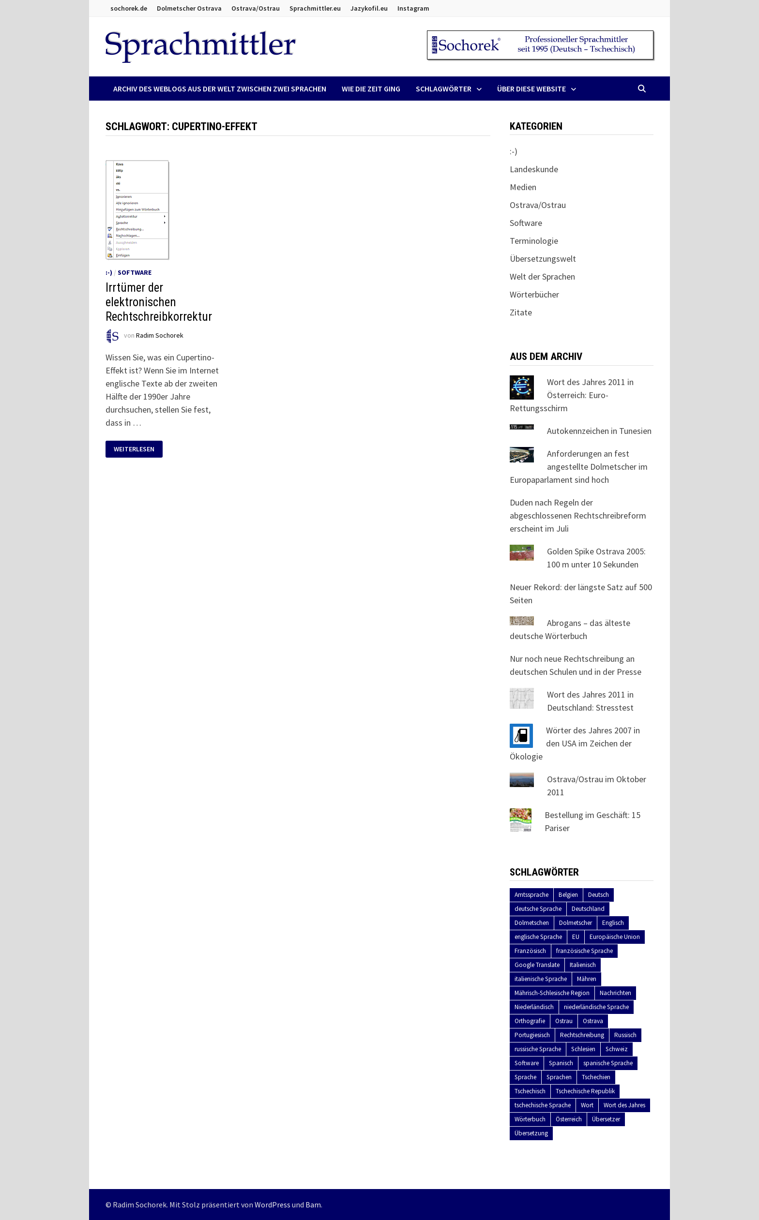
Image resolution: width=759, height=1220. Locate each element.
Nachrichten (615, 993)
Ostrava (593, 1021)
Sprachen (559, 1077)
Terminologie (534, 240)
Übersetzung (531, 1133)
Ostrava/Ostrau (255, 8)
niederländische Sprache (596, 1007)
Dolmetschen (532, 923)
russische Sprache (538, 1049)
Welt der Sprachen (542, 276)
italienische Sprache (541, 979)
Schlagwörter (443, 88)
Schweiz (617, 1049)
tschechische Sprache (543, 1105)
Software (135, 272)
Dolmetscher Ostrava (189, 8)
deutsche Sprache (538, 909)
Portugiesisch (532, 1035)
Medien (523, 187)
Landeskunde (534, 169)
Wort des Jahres (624, 1105)
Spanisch (561, 1063)
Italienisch (583, 965)
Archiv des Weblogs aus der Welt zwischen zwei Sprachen (219, 88)
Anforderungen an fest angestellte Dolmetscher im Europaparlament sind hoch (579, 466)
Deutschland (588, 909)
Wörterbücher (534, 294)
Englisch (613, 923)
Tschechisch (530, 1091)
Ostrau (564, 1021)
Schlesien (583, 1049)
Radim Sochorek (159, 335)
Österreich (569, 1119)
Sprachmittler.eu (315, 8)
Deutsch (598, 895)
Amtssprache (531, 895)
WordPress (272, 1204)
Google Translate (537, 965)
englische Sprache (538, 937)
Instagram (413, 8)
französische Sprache (584, 951)
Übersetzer (606, 1119)
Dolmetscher (575, 923)
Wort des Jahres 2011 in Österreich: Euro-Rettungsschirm (572, 395)
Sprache (525, 1077)
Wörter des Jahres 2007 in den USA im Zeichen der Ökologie (575, 743)
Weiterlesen (138, 449)
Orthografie (530, 1021)
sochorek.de (128, 8)
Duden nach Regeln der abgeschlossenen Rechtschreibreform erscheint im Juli (578, 515)
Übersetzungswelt (543, 258)
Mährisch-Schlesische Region (552, 993)
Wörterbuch (530, 1119)
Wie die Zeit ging (371, 88)
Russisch (625, 1035)
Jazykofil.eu (369, 8)
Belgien (568, 895)
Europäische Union (615, 937)
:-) (109, 272)
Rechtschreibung (582, 1035)
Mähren (586, 979)
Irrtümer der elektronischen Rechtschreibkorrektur (159, 302)
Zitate (521, 312)
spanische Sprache (608, 1063)
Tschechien (596, 1077)
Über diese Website (531, 88)
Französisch (530, 951)
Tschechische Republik (585, 1091)
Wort (587, 1105)
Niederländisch (534, 1007)
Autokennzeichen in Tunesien (599, 430)
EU (575, 937)
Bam (313, 1204)
